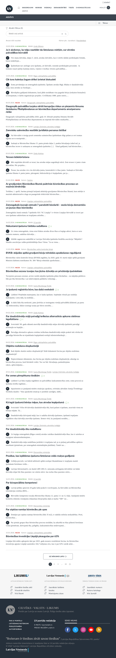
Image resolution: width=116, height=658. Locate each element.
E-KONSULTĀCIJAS (83, 7)
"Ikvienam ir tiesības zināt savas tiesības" (33, 638)
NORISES (38, 7)
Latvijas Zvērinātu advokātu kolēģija (47, 127)
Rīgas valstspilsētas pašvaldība (45, 76)
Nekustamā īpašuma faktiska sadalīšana (26, 226)
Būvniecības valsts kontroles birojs (40, 249)
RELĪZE (17, 102)
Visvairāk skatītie (22, 590)
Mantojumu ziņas (56, 593)
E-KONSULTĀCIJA (21, 46)
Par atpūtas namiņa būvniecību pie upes (26, 509)
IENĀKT (107, 2)
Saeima (30, 180)
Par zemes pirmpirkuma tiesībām (23, 375)
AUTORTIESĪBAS (15, 629)
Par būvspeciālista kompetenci (21, 483)
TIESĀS (71, 7)
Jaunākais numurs (94, 587)
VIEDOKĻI (48, 7)
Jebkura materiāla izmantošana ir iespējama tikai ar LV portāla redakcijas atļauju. (40, 643)
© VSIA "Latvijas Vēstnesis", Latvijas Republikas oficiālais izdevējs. (34, 646)
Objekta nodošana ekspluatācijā (22, 346)
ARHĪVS (25, 11)
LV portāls (37, 222)
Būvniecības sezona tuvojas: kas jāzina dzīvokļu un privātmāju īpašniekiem (44, 271)
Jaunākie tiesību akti (23, 587)
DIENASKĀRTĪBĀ (60, 7)
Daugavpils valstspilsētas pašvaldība (40, 103)
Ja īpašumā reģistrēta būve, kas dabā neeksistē (30, 289)
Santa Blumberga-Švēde (42, 286)
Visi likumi (19, 593)
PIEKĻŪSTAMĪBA (15, 626)
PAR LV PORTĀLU (15, 621)
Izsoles (51, 590)
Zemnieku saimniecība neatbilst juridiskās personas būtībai (36, 130)
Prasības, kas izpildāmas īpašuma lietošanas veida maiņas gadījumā (40, 456)
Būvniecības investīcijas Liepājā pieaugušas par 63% (32, 536)
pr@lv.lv (51, 628)
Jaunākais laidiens (56, 587)
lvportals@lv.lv (47, 625)
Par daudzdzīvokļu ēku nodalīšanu (23, 429)
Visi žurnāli (92, 593)
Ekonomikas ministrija (42, 452)
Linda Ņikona (38, 46)
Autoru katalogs (94, 590)
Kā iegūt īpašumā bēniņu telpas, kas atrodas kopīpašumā (35, 402)
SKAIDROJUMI (27, 7)
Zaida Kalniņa (39, 153)
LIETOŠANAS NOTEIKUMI (19, 623)
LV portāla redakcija (45, 621)
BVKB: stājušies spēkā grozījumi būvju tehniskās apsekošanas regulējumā (43, 253)
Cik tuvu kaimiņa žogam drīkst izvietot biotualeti (31, 79)
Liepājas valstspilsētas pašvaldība (39, 201)
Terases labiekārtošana (17, 157)
